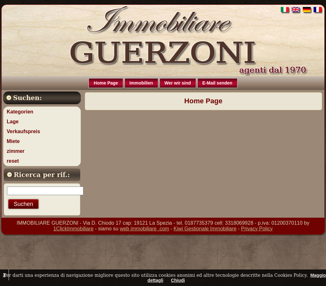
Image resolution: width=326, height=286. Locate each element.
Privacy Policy (257, 228)
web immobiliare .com (144, 228)
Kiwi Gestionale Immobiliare (205, 228)
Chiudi (178, 280)
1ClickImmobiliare (73, 228)
